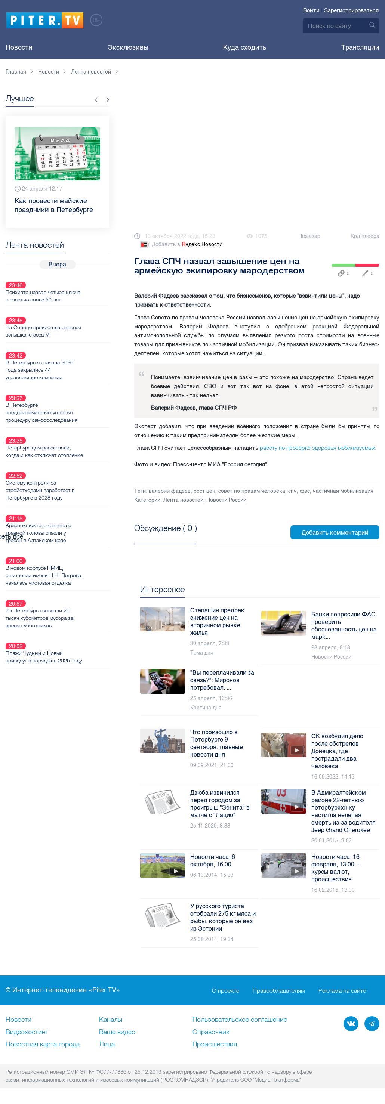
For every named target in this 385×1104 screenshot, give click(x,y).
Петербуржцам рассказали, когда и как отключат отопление (65, 412)
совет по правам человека (251, 491)
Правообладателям (279, 990)
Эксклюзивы (128, 47)
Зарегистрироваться (351, 10)
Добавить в (180, 245)
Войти (311, 10)
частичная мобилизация (343, 491)
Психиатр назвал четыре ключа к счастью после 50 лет (69, 287)
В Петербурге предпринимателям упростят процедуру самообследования (68, 378)
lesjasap (310, 236)
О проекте (225, 990)
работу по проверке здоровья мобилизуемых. (318, 447)
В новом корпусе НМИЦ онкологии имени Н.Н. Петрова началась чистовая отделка (70, 514)
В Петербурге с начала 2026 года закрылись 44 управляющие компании (66, 344)
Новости (19, 47)
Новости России (226, 500)
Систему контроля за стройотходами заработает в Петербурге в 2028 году (66, 446)
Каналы (110, 1020)
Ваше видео (117, 1032)
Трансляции (360, 47)
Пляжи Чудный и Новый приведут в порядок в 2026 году (70, 578)
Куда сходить (244, 47)
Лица (107, 1044)
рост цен (204, 491)
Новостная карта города (43, 1044)
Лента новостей (183, 500)
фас (305, 491)
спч (292, 491)
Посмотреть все (158, 536)
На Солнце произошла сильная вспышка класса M (70, 313)
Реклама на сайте (342, 990)
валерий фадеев (170, 491)
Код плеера (365, 236)
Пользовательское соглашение (239, 1020)
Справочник (211, 1032)
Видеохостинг (27, 1032)
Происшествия (214, 1044)
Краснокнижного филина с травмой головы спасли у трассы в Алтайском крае (65, 480)
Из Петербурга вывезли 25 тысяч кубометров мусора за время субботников (66, 548)
